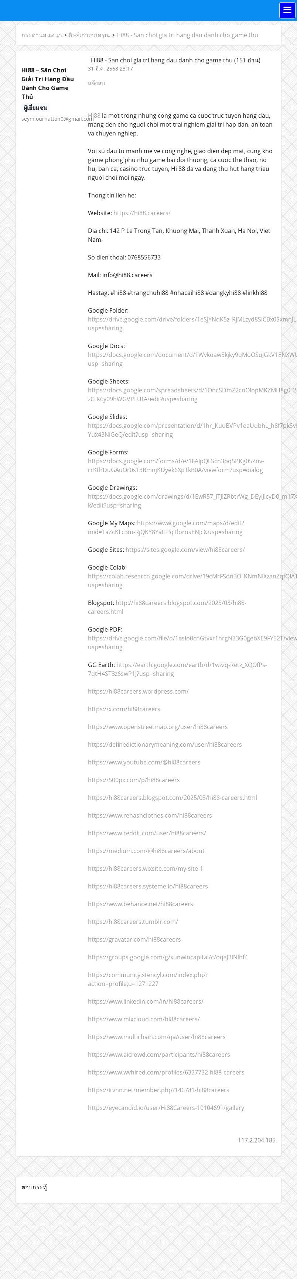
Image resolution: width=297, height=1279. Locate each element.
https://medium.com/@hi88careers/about (146, 851)
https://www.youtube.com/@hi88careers (144, 762)
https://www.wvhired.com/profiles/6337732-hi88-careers (166, 1072)
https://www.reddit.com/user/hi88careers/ (147, 833)
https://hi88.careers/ (142, 213)
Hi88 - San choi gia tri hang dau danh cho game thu (187, 35)
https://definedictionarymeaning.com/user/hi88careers (165, 744)
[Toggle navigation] (287, 10)
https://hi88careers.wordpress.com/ (138, 691)
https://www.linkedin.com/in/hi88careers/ (146, 1001)
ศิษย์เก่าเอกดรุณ (89, 35)
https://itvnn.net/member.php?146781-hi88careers (158, 1090)
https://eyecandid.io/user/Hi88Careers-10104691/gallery (166, 1108)
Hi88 (94, 115)
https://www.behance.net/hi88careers (140, 904)
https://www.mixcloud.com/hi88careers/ (144, 1019)
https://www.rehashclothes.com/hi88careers (150, 815)
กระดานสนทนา (41, 35)
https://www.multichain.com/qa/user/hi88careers (157, 1037)
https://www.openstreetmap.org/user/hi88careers (158, 727)
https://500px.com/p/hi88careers (134, 780)
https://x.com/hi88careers (124, 709)
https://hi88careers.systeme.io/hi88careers (148, 886)
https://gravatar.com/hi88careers (134, 939)
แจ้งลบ (96, 83)
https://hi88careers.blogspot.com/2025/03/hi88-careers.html (172, 798)
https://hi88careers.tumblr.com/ (133, 922)
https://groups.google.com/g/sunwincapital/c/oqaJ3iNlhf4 (168, 957)
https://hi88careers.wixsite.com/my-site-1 (145, 868)
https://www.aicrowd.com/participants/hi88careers (159, 1055)
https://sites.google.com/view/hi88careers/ (185, 550)
